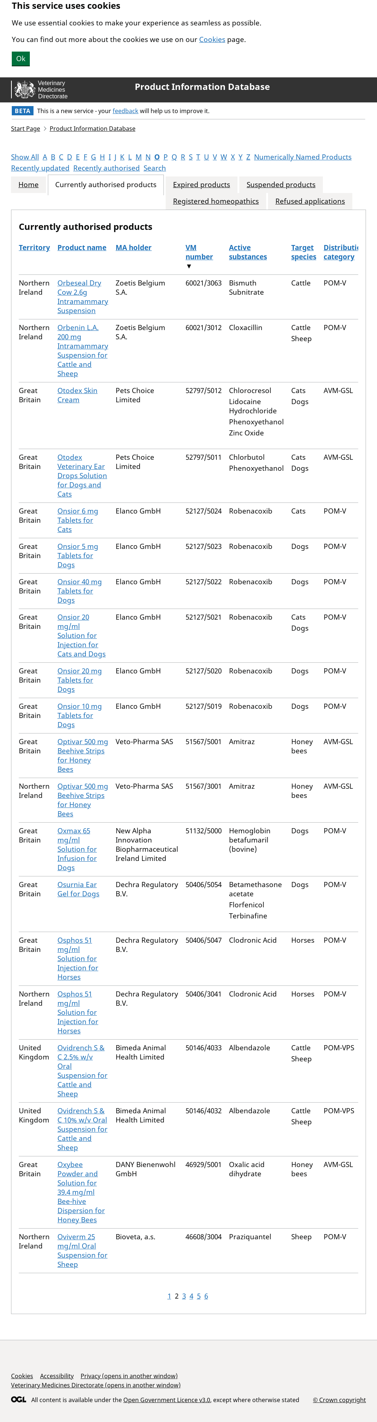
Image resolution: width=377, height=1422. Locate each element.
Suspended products (281, 184)
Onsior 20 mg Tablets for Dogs (79, 680)
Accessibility (57, 1376)
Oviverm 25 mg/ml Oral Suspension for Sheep (82, 1250)
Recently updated (40, 168)
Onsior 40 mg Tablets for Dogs (79, 591)
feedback (125, 111)
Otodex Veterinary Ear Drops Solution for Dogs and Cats (82, 475)
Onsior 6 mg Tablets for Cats (77, 520)
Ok (20, 58)
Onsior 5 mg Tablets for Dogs (77, 556)
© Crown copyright (339, 1400)
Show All (25, 157)
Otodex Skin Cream (77, 395)
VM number (199, 252)
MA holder (134, 247)
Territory (34, 247)
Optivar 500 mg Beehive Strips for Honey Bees (82, 755)
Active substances (248, 252)
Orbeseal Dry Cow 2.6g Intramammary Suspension (82, 296)
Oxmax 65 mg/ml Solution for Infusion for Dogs (77, 849)
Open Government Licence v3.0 (166, 1400)
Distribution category (345, 252)
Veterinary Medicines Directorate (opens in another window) (96, 1385)
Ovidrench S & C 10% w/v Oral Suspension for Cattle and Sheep (82, 1129)
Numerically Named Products (303, 157)
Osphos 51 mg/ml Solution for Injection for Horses (77, 958)
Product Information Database (202, 86)
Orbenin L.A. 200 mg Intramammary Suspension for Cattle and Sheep (82, 350)
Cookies (212, 39)
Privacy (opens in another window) (129, 1376)
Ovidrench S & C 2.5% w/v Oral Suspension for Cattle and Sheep (82, 1071)
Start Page (25, 129)
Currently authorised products (105, 184)
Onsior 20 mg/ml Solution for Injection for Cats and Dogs (81, 635)
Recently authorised (106, 168)
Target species (303, 252)
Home (28, 184)
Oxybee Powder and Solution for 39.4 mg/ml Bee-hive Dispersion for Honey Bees (81, 1192)
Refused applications (310, 201)
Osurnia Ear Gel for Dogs (78, 889)
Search (155, 168)
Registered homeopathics (216, 201)
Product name (81, 247)
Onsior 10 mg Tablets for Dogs (79, 715)
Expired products (201, 184)
